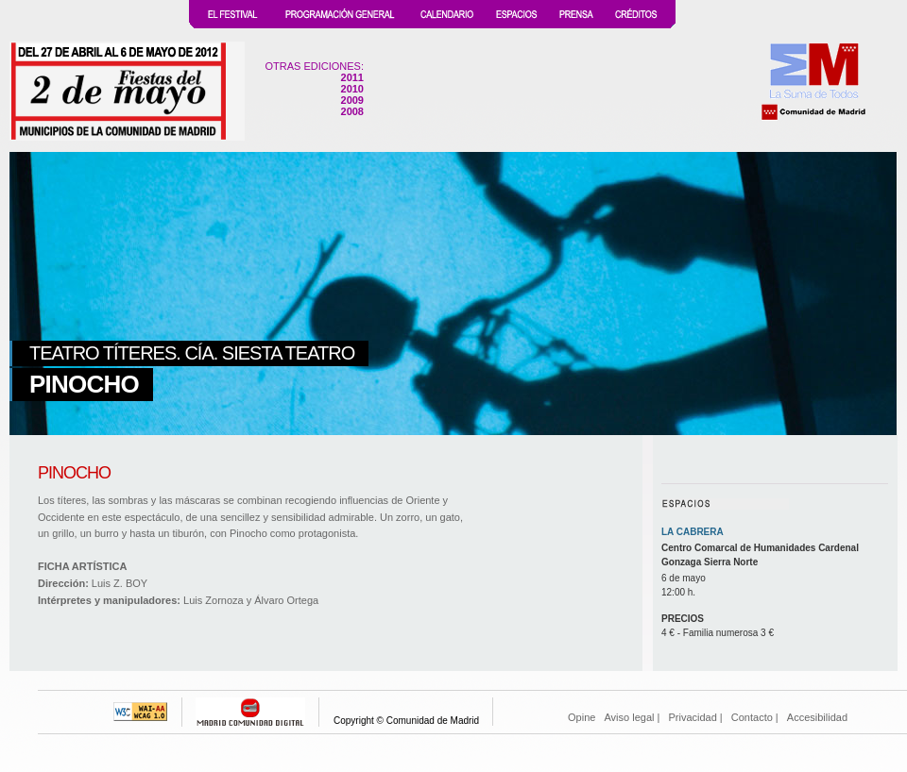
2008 (352, 111)
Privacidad (692, 717)
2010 (352, 88)
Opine (581, 717)
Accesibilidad (817, 717)
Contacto (752, 717)
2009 (352, 100)
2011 (352, 77)
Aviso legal (629, 717)
